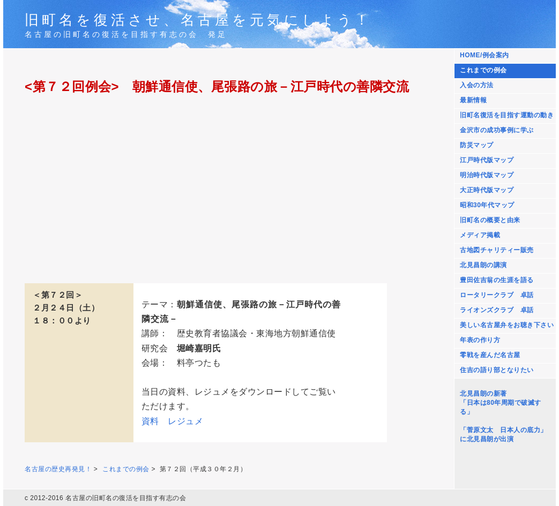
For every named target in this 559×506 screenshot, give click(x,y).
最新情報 (473, 100)
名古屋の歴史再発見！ (58, 469)
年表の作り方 (480, 340)
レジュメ (185, 421)
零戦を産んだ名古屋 (490, 355)
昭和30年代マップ (487, 205)
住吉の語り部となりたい (497, 370)
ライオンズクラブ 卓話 (497, 310)
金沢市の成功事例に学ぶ (497, 130)
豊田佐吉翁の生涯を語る (497, 280)
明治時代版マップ (486, 175)
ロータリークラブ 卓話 (497, 295)
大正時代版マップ (486, 190)
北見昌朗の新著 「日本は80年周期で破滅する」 (500, 403)
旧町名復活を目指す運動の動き (507, 115)
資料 (150, 421)
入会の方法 (477, 85)
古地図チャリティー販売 (497, 250)
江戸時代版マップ (486, 160)
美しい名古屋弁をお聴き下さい (507, 325)
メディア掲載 (480, 235)
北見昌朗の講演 (483, 265)
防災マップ (477, 145)
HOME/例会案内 (484, 55)
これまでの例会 (483, 70)
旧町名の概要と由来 (490, 220)
